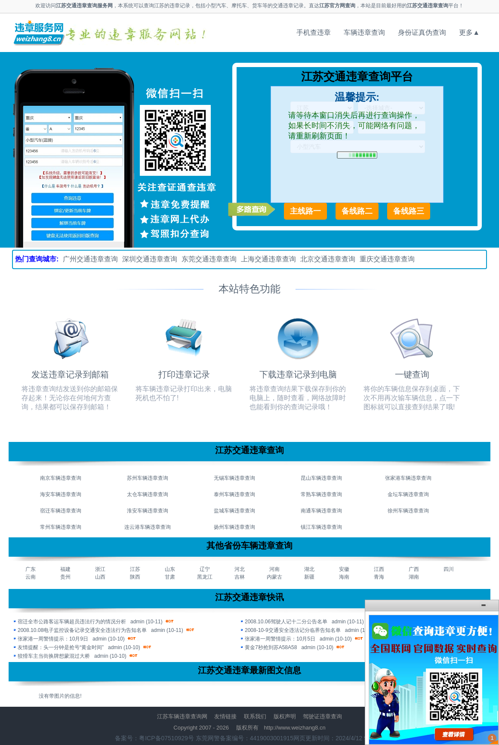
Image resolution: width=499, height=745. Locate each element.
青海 (379, 577)
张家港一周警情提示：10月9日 (53, 639)
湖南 (414, 577)
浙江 (100, 569)
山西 (100, 577)
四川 (449, 569)
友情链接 (225, 716)
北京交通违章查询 (327, 259)
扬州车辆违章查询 (234, 527)
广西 (414, 569)
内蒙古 (274, 577)
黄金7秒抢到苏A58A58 (271, 647)
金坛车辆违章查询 (408, 494)
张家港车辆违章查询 (408, 478)
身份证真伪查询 (422, 32)
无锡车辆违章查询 (234, 478)
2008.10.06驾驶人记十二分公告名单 (286, 622)
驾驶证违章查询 (322, 716)
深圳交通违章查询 (149, 259)
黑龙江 (205, 577)
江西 (379, 569)
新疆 (309, 577)
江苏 (135, 569)
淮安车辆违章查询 (147, 511)
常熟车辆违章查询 (321, 494)
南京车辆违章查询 (60, 478)
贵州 (65, 577)
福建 (65, 569)
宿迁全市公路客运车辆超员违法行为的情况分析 (72, 622)
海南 (344, 577)
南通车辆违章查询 (321, 511)
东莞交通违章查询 (209, 259)
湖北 (309, 569)
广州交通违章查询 (90, 259)
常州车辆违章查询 (60, 527)
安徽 (344, 569)
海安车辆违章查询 (60, 494)
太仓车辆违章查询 (147, 494)
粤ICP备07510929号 (166, 738)
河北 (239, 569)
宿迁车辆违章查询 (60, 511)
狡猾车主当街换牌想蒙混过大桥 (54, 656)
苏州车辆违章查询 (147, 478)
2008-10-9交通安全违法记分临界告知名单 (293, 630)
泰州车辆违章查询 (234, 494)
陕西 (135, 577)
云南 (30, 577)
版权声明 (285, 716)
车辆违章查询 (364, 32)
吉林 (239, 577)
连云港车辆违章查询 (147, 527)
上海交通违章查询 (268, 259)
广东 (30, 569)
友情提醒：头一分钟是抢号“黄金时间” (61, 647)
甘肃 (170, 577)
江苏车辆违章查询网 (182, 716)
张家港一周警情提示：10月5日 (280, 639)
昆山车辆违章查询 (321, 478)
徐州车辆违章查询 (408, 511)
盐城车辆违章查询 (234, 511)
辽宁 (205, 569)
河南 (274, 569)
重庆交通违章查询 (387, 259)
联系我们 (255, 716)
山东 (170, 569)
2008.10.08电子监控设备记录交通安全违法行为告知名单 (82, 630)
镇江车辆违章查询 (321, 527)
